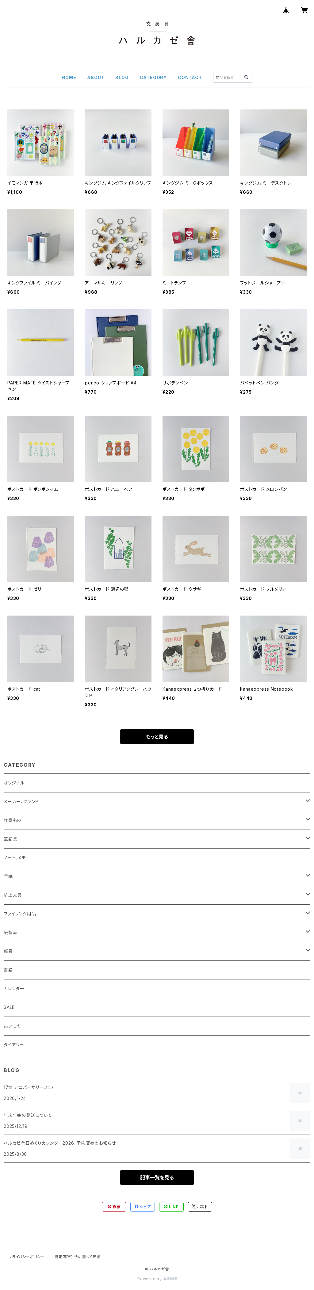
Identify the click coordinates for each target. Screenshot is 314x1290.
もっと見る (157, 737)
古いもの (12, 1026)
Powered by (157, 1279)
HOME (69, 77)
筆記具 (10, 839)
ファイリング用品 (20, 913)
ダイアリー (14, 1044)
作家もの (12, 820)
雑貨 (8, 951)
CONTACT (190, 77)
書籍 (8, 969)
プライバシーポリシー (27, 1256)
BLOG (121, 77)
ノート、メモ (15, 857)
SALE (9, 1007)
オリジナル (14, 782)
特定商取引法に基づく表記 (78, 1256)
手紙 (8, 876)
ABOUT (95, 77)
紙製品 (10, 932)
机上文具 (13, 895)
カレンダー (14, 988)
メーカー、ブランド (21, 801)
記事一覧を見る (157, 1177)
